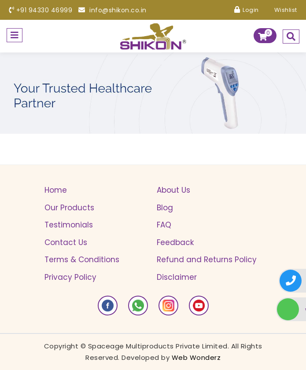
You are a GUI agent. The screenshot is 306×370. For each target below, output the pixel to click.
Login (246, 9)
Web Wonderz (196, 357)
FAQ (164, 225)
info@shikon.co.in (112, 10)
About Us (173, 190)
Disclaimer (177, 277)
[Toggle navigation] (14, 35)
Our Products (69, 207)
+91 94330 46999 (40, 10)
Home (55, 190)
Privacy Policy (70, 277)
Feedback (175, 242)
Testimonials (68, 225)
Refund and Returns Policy (207, 259)
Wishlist (281, 9)
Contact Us (65, 242)
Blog (165, 207)
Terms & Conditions (81, 259)
